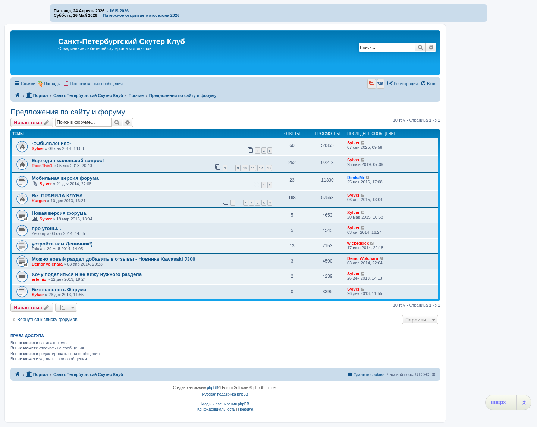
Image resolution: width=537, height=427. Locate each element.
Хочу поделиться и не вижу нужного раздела (87, 274)
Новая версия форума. (59, 213)
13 (269, 168)
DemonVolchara (47, 264)
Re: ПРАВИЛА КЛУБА (57, 195)
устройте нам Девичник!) (62, 244)
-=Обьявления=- (51, 143)
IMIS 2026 (119, 11)
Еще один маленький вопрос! (68, 160)
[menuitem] (93, 83)
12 (261, 168)
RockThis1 (42, 165)
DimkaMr (355, 177)
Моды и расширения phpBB (225, 404)
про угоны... (46, 228)
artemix (39, 279)
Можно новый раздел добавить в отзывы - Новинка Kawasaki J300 (113, 259)
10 (245, 168)
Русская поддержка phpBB (225, 394)
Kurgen (39, 200)
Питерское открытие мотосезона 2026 (141, 15)
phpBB (212, 388)
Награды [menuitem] (52, 83)
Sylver (38, 148)
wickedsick (358, 243)
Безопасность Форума (59, 289)
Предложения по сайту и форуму (67, 112)
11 (253, 168)
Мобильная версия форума (65, 178)
